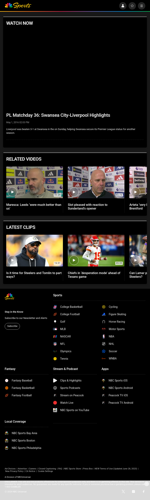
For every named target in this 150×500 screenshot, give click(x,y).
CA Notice (30, 471)
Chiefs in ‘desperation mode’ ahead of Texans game (94, 275)
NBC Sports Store (72, 468)
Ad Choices (10, 468)
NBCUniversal (24, 477)
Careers (32, 468)
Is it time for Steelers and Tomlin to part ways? (34, 275)
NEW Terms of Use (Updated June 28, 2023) (116, 468)
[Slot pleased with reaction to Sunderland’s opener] (96, 182)
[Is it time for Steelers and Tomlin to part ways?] (34, 250)
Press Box (88, 468)
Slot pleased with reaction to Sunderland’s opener (87, 206)
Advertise (22, 468)
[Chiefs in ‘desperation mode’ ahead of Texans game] (96, 250)
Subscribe (12, 326)
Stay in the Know (14, 311)
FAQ (60, 468)
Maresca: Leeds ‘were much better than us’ (33, 206)
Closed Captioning (47, 468)
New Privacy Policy (14, 471)
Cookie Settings (45, 471)
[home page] (18, 6)
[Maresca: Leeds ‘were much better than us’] (34, 182)
